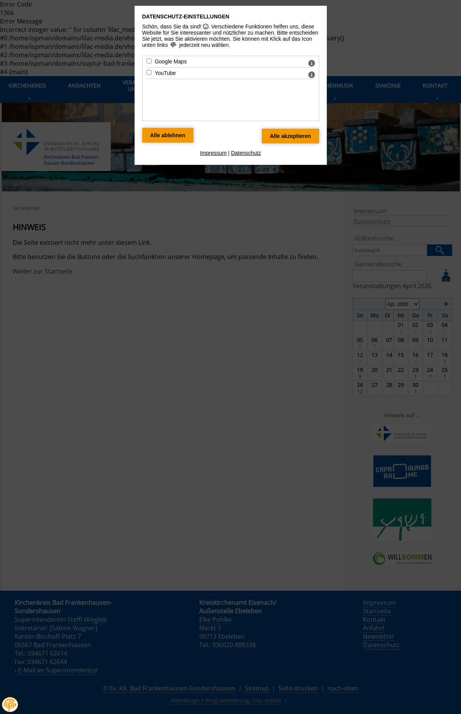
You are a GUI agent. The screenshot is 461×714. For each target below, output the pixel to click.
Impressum (213, 153)
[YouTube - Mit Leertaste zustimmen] (148, 72)
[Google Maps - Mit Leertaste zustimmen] (148, 60)
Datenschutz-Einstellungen (186, 16)
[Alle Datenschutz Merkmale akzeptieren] (290, 136)
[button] (10, 705)
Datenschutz (246, 153)
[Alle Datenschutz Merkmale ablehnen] (167, 135)
